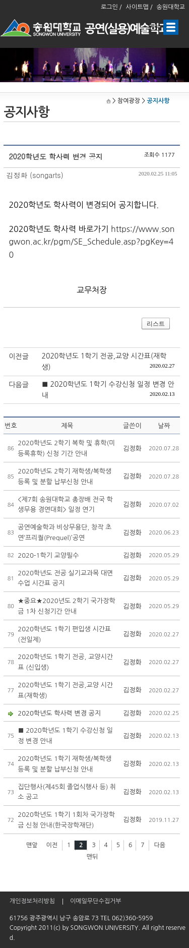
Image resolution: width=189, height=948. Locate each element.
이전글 (18, 356)
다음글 (18, 384)
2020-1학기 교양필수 (48, 555)
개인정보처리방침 (32, 901)
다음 (159, 845)
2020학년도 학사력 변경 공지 (59, 713)
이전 (51, 845)
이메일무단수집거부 (95, 901)
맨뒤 (92, 857)
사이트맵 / (139, 7)
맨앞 (32, 845)
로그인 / (111, 7)
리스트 (156, 323)
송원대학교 (171, 7)
